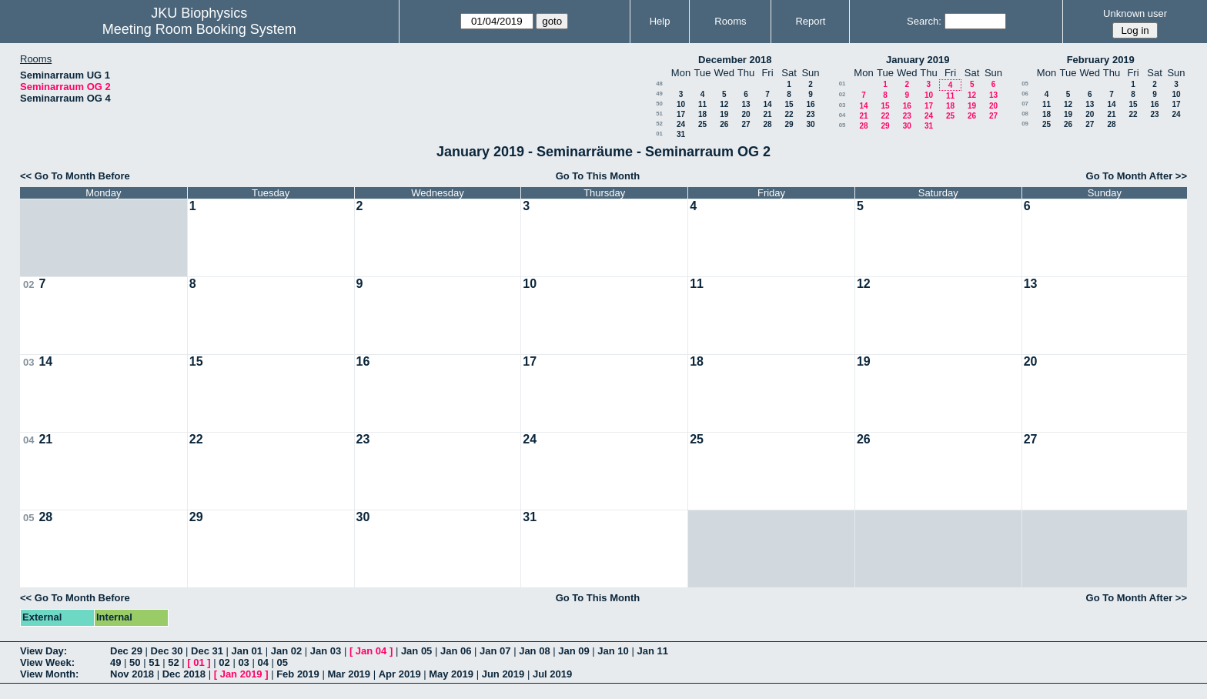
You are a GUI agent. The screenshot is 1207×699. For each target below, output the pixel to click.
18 (702, 114)
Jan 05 (416, 651)
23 (810, 114)
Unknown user (1135, 13)
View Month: (49, 674)
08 (1024, 113)
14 (767, 104)
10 (681, 104)
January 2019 (917, 59)
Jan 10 (612, 651)
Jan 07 (495, 651)
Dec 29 (126, 651)
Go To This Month (598, 176)
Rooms (730, 21)
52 (659, 123)
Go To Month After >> (1136, 176)
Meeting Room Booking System (199, 29)
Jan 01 (247, 651)
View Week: (47, 662)
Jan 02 (286, 651)
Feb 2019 (297, 674)
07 (1024, 103)
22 (788, 114)
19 (724, 114)
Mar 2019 (348, 674)
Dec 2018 (184, 674)
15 (788, 104)
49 (659, 93)
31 (681, 134)
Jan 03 (325, 651)
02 (842, 94)
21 (767, 114)
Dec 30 (167, 651)
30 (810, 124)
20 (745, 114)
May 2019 (451, 674)
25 (702, 124)
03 (842, 105)
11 (702, 104)
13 (745, 104)
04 (842, 115)
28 (767, 124)
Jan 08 (534, 651)
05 (842, 125)
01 (659, 133)
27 (745, 124)
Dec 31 (207, 651)
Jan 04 (371, 651)
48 (659, 83)
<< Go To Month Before (75, 176)
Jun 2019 (503, 674)
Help (660, 21)
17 (681, 114)
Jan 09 (573, 651)
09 (1024, 123)
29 (788, 124)
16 (810, 104)
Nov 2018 (132, 674)
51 (659, 113)
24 (681, 124)
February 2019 (1101, 59)
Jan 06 (455, 651)
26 (724, 124)
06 (1024, 93)
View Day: (43, 651)
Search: (924, 21)
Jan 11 (652, 651)
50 (659, 103)
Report (810, 21)
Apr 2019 (400, 674)
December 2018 (734, 59)
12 (724, 104)
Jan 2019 (241, 674)
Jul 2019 (552, 674)
